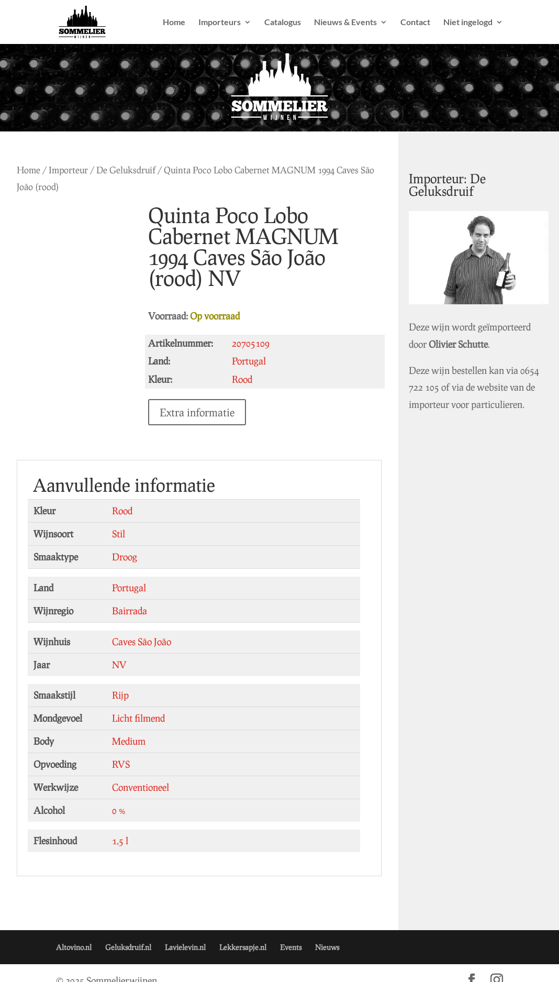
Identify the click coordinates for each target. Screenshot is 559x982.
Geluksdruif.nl (128, 932)
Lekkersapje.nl (242, 932)
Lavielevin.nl (185, 932)
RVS (121, 749)
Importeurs (219, 22)
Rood (122, 496)
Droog (124, 542)
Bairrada (129, 596)
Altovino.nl (74, 932)
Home (174, 22)
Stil (118, 519)
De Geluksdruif (125, 169)
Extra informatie (199, 391)
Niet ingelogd (468, 22)
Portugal (129, 573)
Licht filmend (138, 703)
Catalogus (282, 22)
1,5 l (120, 826)
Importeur (68, 169)
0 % (119, 795)
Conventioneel (140, 772)
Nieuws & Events (345, 22)
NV (119, 650)
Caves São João (141, 627)
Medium (129, 726)
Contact (415, 22)
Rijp (120, 680)
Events (290, 932)
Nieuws (327, 932)
